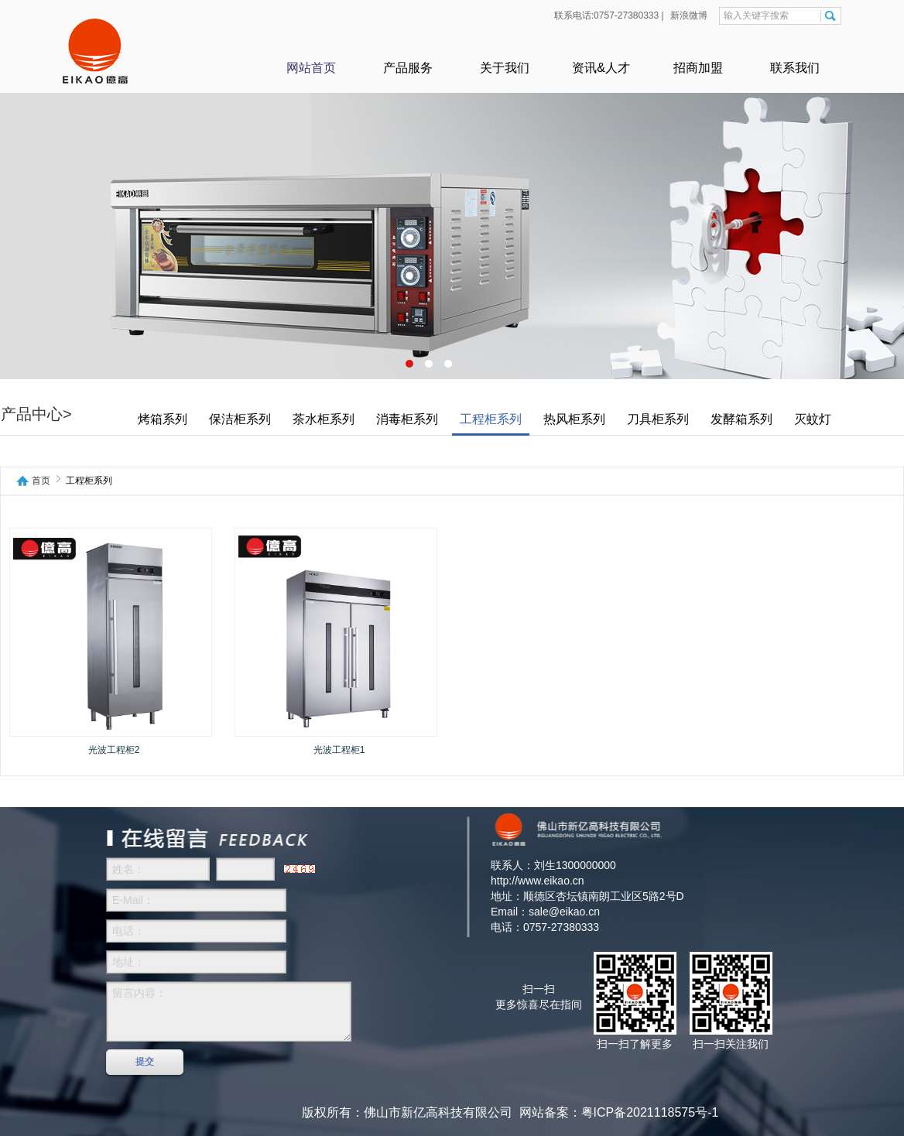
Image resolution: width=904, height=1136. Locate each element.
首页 (41, 481)
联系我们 (795, 67)
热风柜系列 (574, 419)
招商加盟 (698, 67)
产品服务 (408, 67)
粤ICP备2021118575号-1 (650, 1112)
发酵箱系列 (741, 419)
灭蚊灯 (812, 419)
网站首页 (311, 67)
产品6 (452, 189)
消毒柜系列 (407, 419)
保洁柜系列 (240, 419)
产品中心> (36, 414)
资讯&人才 (601, 67)
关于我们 (504, 67)
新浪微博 (687, 15)
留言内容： (228, 1011)
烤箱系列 (162, 419)
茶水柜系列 (323, 419)
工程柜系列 (491, 419)
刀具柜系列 (658, 419)
